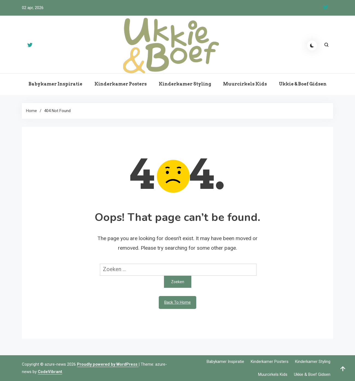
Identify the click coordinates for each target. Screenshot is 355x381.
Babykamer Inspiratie (55, 84)
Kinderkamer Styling (185, 84)
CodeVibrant (50, 371)
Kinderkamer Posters (120, 84)
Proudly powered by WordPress (107, 364)
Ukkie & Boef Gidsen (303, 84)
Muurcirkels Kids (245, 84)
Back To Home (177, 302)
